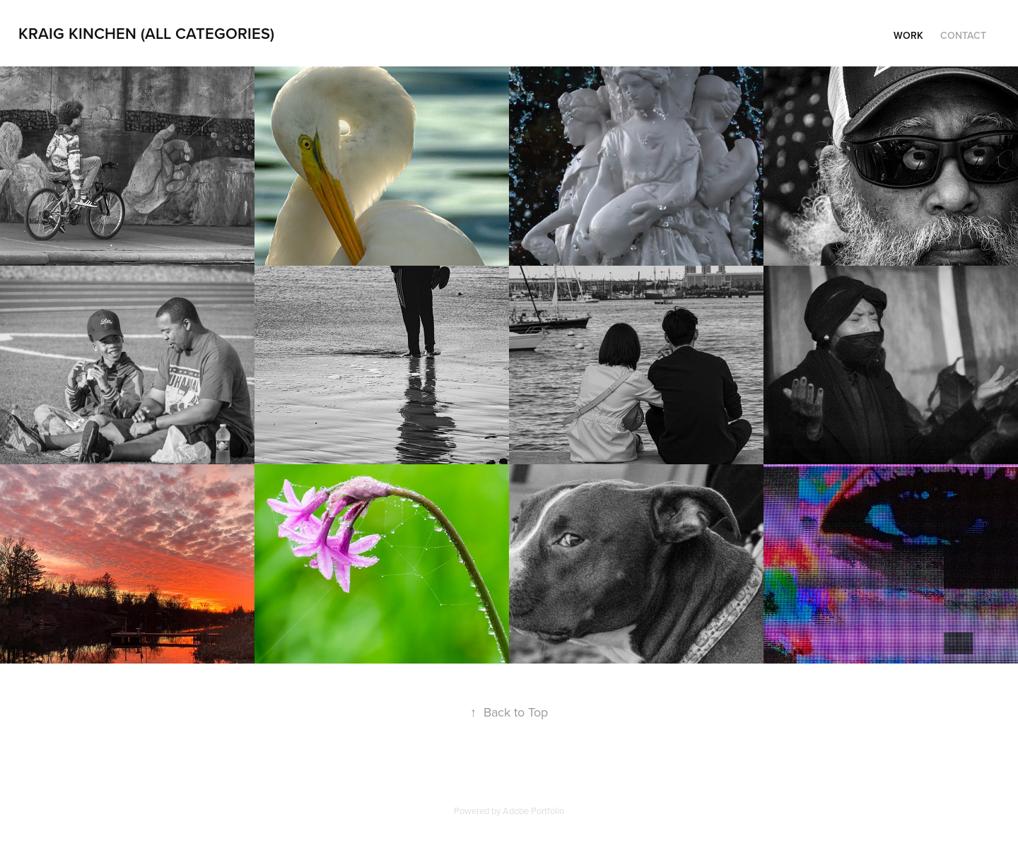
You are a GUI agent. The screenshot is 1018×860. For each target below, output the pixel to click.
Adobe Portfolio (533, 810)
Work (908, 35)
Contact (963, 35)
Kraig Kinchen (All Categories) (146, 33)
